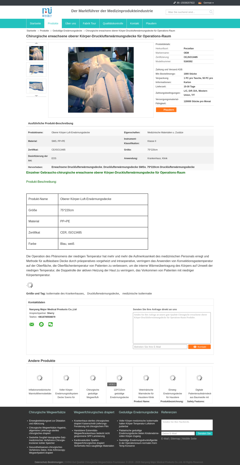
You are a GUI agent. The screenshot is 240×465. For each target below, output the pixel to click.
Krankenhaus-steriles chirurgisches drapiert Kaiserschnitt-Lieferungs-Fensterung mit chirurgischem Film (91, 423)
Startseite (35, 23)
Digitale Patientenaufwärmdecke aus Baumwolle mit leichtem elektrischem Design (199, 394)
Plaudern (151, 23)
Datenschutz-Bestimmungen (49, 462)
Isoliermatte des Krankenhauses (65, 293)
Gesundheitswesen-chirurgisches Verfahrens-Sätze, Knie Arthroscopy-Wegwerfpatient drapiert (47, 450)
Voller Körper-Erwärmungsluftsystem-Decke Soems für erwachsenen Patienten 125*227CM (66, 394)
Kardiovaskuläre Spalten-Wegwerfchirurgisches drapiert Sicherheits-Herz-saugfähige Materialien (94, 443)
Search (211, 12)
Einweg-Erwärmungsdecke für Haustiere (172, 394)
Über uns (70, 23)
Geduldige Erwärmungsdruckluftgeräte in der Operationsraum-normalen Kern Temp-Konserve (138, 443)
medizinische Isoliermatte (137, 293)
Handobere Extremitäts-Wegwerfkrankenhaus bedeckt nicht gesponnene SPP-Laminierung (92, 433)
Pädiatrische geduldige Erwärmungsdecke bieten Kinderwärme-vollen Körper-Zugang (139, 433)
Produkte (53, 23)
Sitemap (175, 438)
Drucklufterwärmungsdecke (103, 293)
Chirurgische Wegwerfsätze (47, 412)
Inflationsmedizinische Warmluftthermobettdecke (40, 392)
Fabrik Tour (89, 23)
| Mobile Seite (189, 438)
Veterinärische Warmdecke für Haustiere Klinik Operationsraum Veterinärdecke (146, 394)
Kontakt (134, 23)
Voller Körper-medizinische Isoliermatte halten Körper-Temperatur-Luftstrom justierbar (138, 423)
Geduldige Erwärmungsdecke (67, 30)
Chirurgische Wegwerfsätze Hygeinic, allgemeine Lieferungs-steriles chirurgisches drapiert (47, 430)
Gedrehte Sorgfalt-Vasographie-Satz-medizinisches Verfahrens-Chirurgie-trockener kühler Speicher (47, 440)
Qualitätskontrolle (113, 23)
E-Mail (165, 438)
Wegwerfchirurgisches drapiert (94, 412)
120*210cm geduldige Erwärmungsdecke (119, 394)
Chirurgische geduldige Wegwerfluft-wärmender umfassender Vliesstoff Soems (92, 394)
